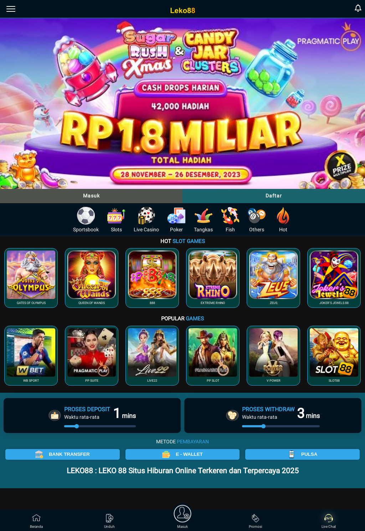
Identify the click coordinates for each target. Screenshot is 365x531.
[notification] (358, 9)
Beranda (36, 521)
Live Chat (329, 521)
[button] (31, 278)
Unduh (109, 521)
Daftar (274, 196)
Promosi (255, 521)
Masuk (91, 196)
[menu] (11, 9)
